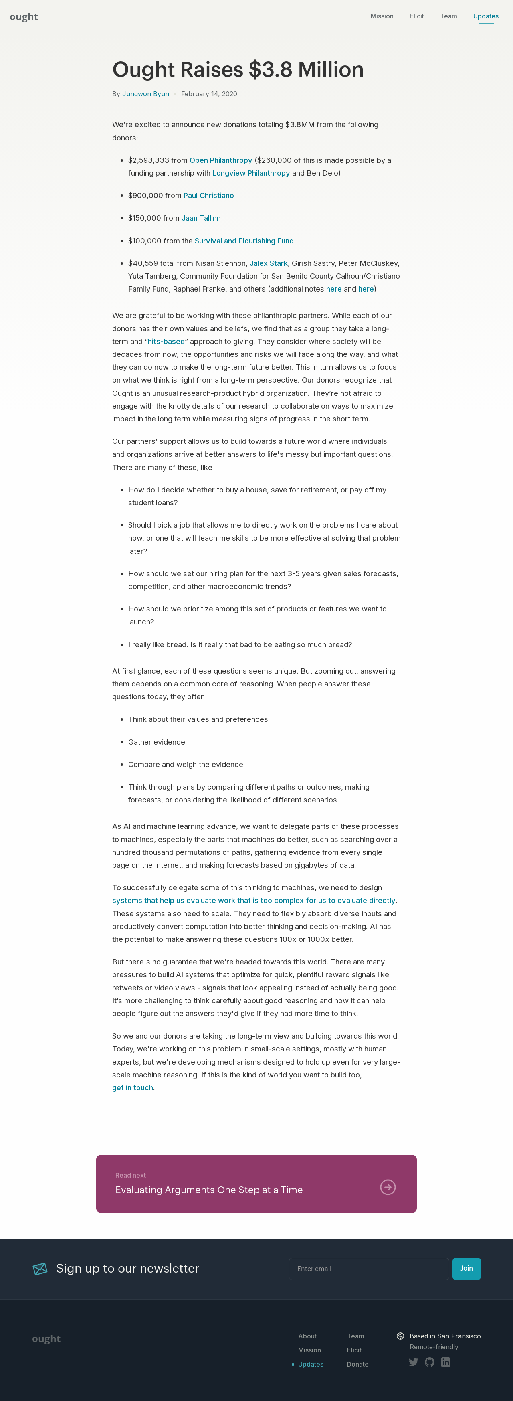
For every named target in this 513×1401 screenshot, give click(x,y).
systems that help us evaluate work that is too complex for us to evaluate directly (254, 900)
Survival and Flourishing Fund (244, 240)
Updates (486, 16)
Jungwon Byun (145, 94)
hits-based (166, 341)
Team (448, 16)
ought (24, 16)
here (334, 288)
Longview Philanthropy (251, 172)
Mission (382, 16)
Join (466, 1268)
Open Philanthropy (221, 160)
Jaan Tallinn (201, 217)
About (307, 1336)
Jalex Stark (269, 263)
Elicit (417, 16)
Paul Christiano (209, 195)
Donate (358, 1364)
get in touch (132, 1087)
